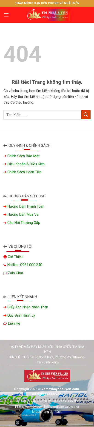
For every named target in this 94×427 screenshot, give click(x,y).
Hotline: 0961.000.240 (24, 265)
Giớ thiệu (15, 257)
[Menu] (6, 14)
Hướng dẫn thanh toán (25, 206)
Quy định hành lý (21, 315)
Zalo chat (15, 273)
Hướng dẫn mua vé (23, 214)
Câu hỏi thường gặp (23, 222)
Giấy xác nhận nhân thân (27, 307)
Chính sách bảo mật (23, 156)
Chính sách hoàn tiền (24, 172)
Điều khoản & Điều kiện (26, 164)
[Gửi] (86, 114)
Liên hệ (14, 323)
